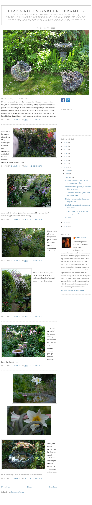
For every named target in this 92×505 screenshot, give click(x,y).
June (67, 174)
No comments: (36, 119)
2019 (66, 142)
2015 (66, 157)
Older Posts (53, 487)
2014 (66, 160)
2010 (66, 226)
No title (67, 217)
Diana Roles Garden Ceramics (46, 11)
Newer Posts (5, 487)
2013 (66, 164)
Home (29, 487)
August (68, 170)
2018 (66, 146)
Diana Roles (80, 238)
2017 (66, 150)
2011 (66, 223)
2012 (66, 167)
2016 (66, 153)
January (69, 177)
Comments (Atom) (17, 492)
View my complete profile (72, 290)
